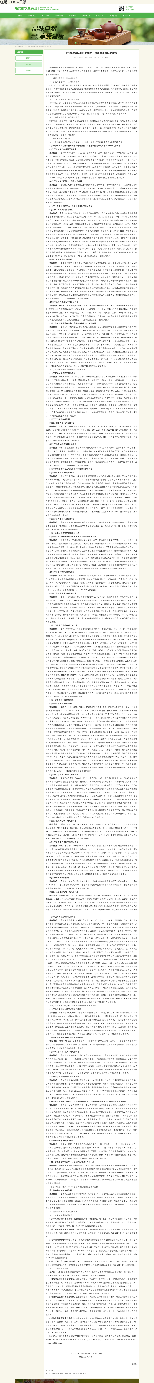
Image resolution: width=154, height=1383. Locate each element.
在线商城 (99, 16)
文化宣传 (45, 16)
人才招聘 (113, 16)
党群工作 (72, 16)
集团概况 (29, 70)
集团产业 (29, 58)
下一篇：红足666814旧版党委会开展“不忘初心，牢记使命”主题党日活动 (66, 1373)
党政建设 (43, 46)
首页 (20, 16)
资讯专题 (59, 16)
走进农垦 (32, 16)
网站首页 (28, 46)
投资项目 (86, 16)
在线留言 (126, 16)
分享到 (134, 1364)
